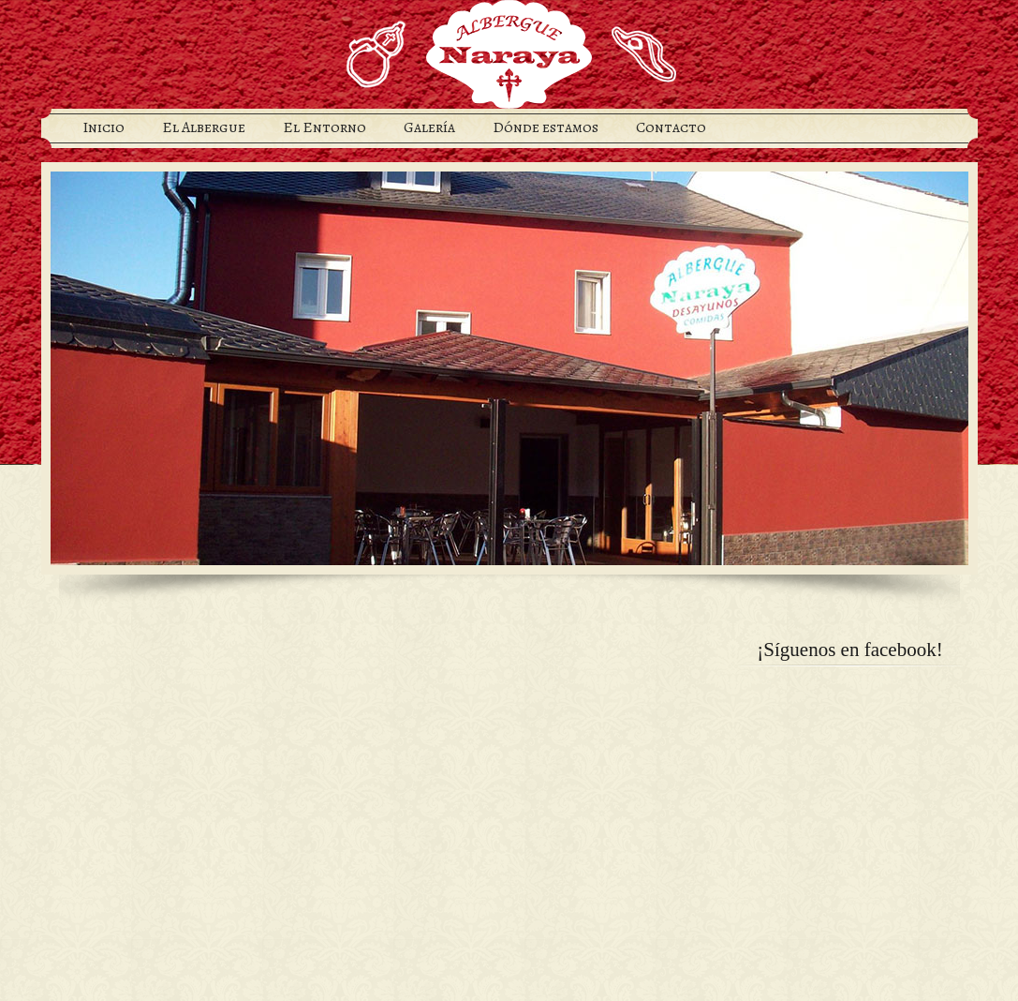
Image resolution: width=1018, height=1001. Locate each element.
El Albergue (203, 127)
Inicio (103, 127)
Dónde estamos (545, 127)
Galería (429, 127)
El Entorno (324, 127)
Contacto (671, 127)
